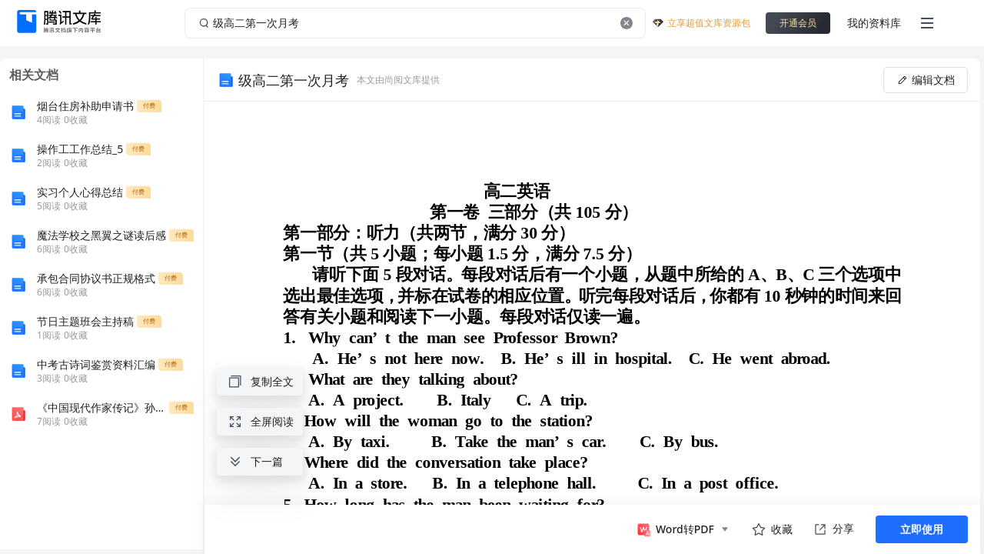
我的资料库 (874, 22)
